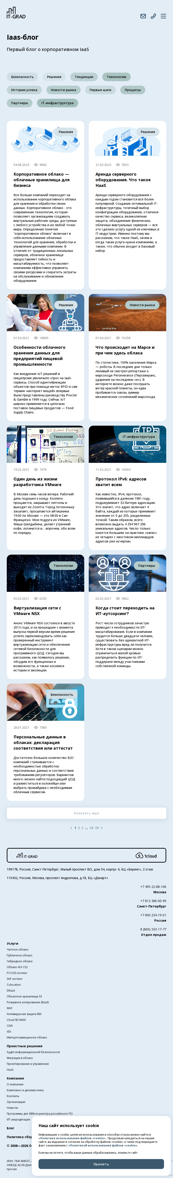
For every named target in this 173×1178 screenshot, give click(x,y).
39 (97, 828)
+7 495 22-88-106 (153, 886)
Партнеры (19, 103)
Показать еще (86, 813)
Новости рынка (63, 90)
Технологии (116, 77)
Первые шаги (100, 90)
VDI (9, 1031)
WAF (9, 1008)
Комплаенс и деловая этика (25, 1090)
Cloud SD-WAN (16, 1020)
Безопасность (22, 77)
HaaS (10, 1070)
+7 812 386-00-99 (153, 901)
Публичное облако (19, 955)
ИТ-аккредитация (18, 1119)
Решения (54, 77)
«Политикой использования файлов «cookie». (103, 1145)
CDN (10, 1026)
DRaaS (11, 990)
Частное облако (17, 949)
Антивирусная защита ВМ (24, 1014)
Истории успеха (24, 90)
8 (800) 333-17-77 (153, 929)
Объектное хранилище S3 (24, 996)
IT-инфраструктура (57, 103)
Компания (15, 1078)
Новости (12, 1108)
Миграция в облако (20, 1058)
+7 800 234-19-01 (153, 915)
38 (91, 828)
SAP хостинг (15, 979)
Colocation (14, 985)
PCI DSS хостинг (17, 973)
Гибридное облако (20, 961)
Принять (101, 1164)
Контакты (13, 1096)
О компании (15, 1084)
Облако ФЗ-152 (17, 967)
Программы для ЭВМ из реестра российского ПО (40, 1114)
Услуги (12, 943)
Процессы (133, 90)
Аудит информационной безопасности (33, 1052)
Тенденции (84, 77)
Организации (16, 1102)
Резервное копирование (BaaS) (28, 1002)
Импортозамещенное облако (27, 1037)
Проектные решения (24, 1046)
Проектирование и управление (28, 1064)
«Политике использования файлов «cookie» (72, 1138)
